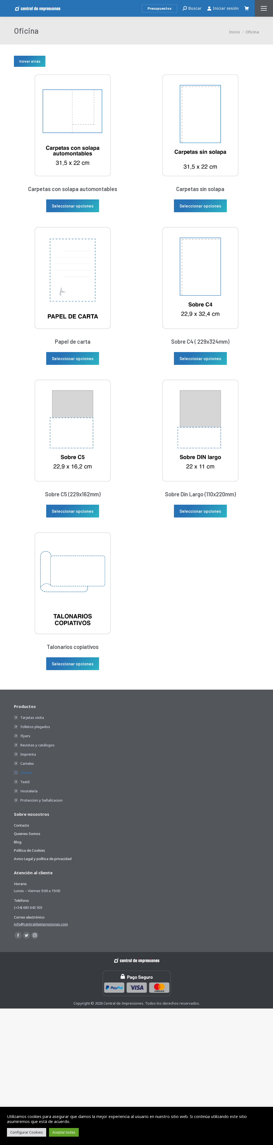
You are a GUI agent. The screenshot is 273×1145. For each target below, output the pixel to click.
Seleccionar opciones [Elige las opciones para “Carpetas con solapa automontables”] (73, 205)
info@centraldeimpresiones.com (41, 924)
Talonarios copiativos (73, 646)
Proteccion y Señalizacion (41, 800)
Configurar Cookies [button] (26, 1132)
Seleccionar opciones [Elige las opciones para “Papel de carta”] (73, 358)
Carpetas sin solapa (200, 188)
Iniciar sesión (223, 8)
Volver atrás (29, 61)
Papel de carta (72, 341)
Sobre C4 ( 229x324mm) (200, 341)
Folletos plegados (35, 726)
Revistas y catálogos (37, 745)
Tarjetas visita (32, 717)
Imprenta (28, 754)
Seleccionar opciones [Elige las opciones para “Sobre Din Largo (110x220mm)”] (200, 511)
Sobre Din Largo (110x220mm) (200, 494)
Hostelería (29, 791)
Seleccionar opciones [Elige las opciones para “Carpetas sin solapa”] (200, 205)
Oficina (26, 772)
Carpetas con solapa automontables (72, 188)
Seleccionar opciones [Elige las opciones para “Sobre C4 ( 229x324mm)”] (200, 358)
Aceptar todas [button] (63, 1132)
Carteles (27, 763)
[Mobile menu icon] (264, 8)
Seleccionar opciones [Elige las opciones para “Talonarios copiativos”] (73, 663)
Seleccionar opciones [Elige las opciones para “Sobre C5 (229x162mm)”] (73, 511)
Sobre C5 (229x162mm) (72, 494)
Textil (24, 781)
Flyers (25, 735)
